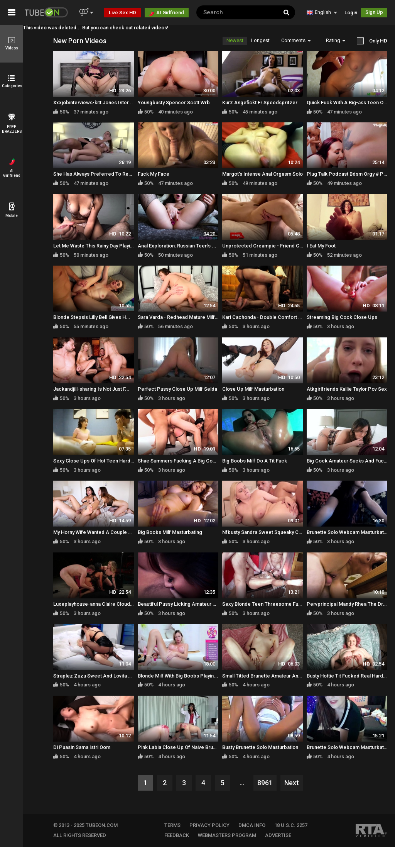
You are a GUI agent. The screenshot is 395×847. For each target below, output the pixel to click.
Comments (296, 40)
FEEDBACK (176, 835)
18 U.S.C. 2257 (290, 825)
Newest (234, 40)
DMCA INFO (251, 825)
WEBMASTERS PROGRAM (227, 835)
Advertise (278, 835)
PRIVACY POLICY (209, 825)
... (242, 783)
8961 (265, 783)
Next (291, 783)
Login (350, 12)
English (322, 12)
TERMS (172, 825)
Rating (335, 40)
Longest (260, 40)
